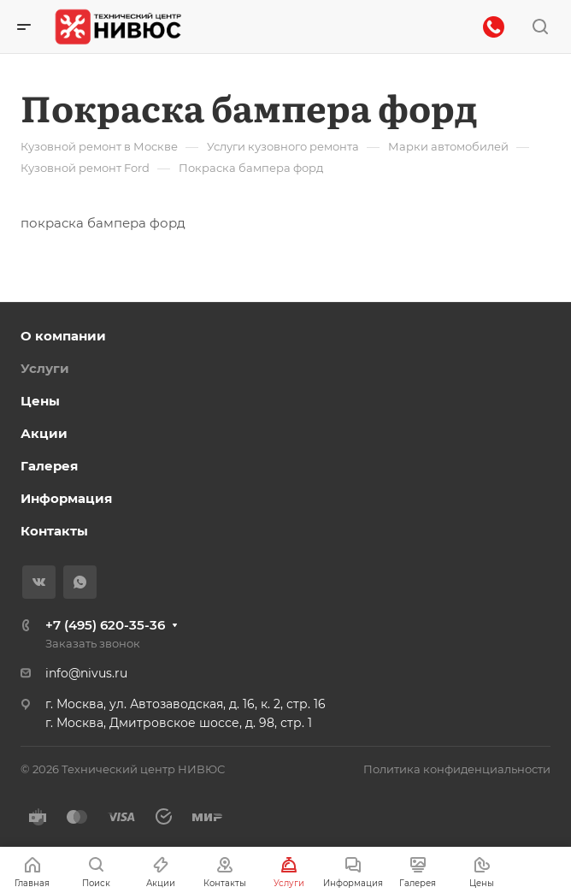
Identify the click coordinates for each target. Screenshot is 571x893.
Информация (66, 498)
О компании (63, 336)
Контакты (54, 531)
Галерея (49, 466)
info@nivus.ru (86, 673)
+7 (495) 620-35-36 (105, 625)
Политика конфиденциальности (456, 769)
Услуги (45, 368)
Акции (44, 433)
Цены (40, 401)
